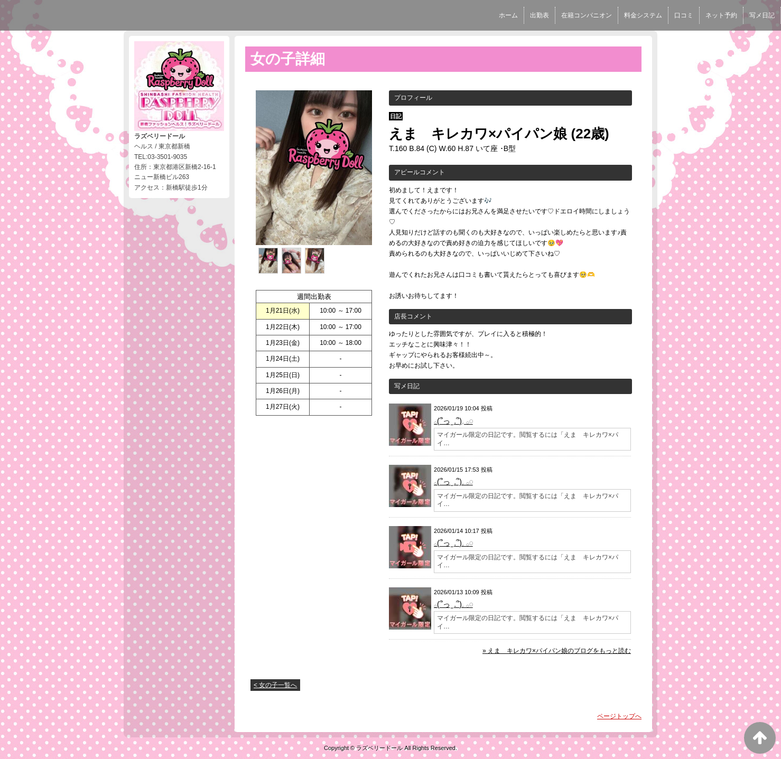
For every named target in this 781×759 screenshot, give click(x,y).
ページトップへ (619, 716)
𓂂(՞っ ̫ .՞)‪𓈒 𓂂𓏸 (453, 421)
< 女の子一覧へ (275, 685)
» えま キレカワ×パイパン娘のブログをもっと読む (556, 650)
